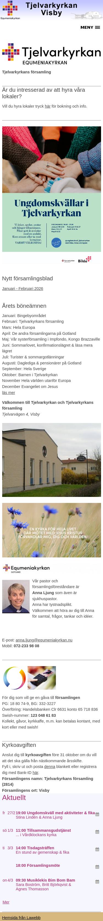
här (48, 106)
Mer (6, 902)
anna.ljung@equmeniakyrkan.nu (44, 640)
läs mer (8, 392)
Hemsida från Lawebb (21, 918)
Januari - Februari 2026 (22, 288)
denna (49, 766)
